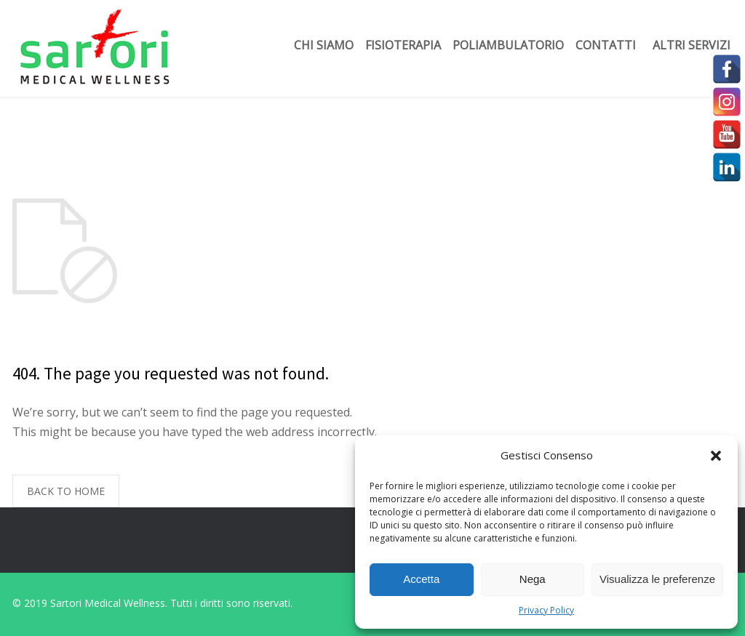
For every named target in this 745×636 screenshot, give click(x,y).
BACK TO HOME (66, 491)
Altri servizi (691, 45)
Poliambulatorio (508, 45)
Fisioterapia (403, 45)
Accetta (421, 579)
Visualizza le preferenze (657, 579)
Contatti (605, 45)
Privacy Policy (546, 610)
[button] (716, 455)
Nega (532, 579)
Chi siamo (324, 45)
